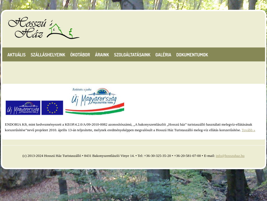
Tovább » (249, 130)
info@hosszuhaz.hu (230, 156)
